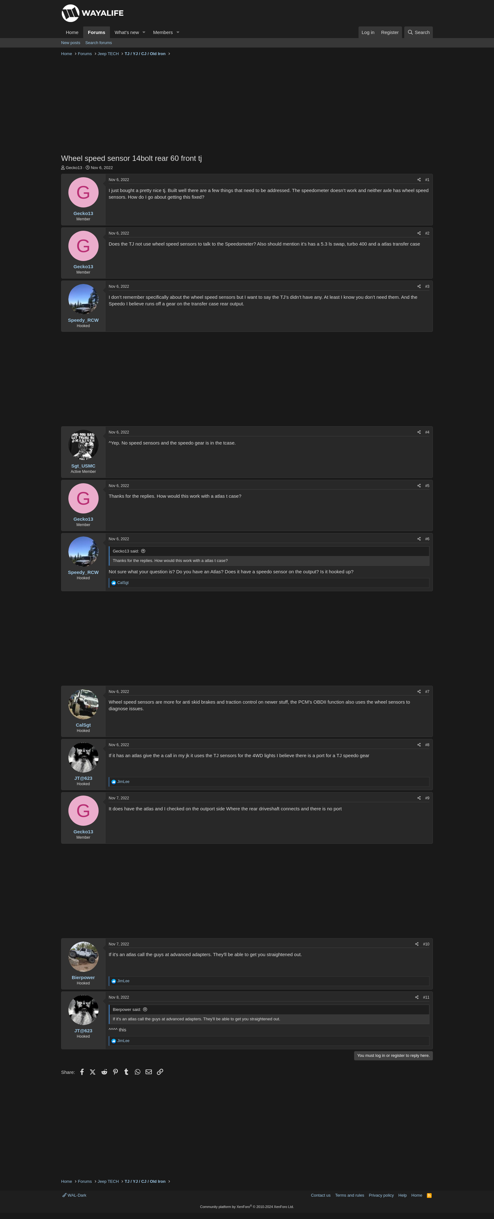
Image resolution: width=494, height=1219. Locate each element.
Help (403, 1195)
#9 (427, 798)
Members (163, 32)
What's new (127, 32)
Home (72, 32)
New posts (70, 42)
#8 (427, 745)
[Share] (419, 180)
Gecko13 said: (126, 551)
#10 (426, 944)
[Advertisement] (247, 106)
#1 (427, 180)
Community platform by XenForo (247, 1207)
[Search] (418, 32)
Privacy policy (381, 1195)
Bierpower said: (127, 1009)
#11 (426, 997)
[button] (144, 32)
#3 (427, 286)
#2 (427, 233)
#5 (427, 486)
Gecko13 (74, 167)
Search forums (98, 42)
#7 (427, 691)
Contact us (320, 1195)
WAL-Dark (74, 1195)
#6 (427, 539)
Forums (96, 32)
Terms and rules (349, 1195)
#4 (427, 432)
